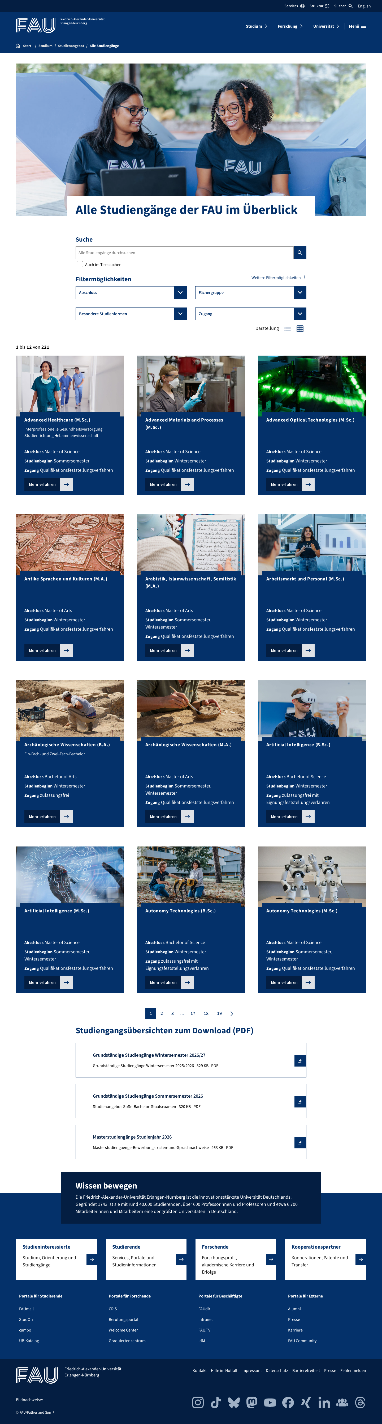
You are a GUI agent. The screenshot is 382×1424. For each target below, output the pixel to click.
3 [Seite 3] (172, 1013)
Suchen (343, 6)
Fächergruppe (252, 292)
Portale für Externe (305, 1296)
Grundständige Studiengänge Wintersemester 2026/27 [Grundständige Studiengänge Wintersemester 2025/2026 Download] (149, 1055)
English (364, 6)
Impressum (251, 1371)
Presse (294, 1319)
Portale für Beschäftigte (220, 1296)
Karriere (295, 1330)
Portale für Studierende (40, 1296)
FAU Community (302, 1341)
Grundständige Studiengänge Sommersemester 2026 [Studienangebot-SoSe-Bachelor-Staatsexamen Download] (148, 1096)
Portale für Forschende (130, 1296)
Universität (323, 26)
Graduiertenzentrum (127, 1341)
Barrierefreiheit (306, 1371)
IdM (201, 1341)
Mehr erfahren (42, 484)
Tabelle (287, 328)
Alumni (294, 1309)
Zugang (252, 313)
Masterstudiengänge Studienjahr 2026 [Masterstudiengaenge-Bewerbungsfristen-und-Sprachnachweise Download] (132, 1137)
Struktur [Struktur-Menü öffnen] (319, 6)
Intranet (205, 1319)
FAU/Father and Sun (35, 1412)
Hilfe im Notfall (224, 1371)
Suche (84, 239)
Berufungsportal (123, 1319)
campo (25, 1330)
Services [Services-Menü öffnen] (294, 6)
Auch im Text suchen (99, 265)
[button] (300, 1061)
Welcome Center (123, 1330)
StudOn (26, 1319)
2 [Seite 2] (161, 1013)
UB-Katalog (29, 1341)
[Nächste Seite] (231, 1013)
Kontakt (200, 1371)
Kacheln (300, 328)
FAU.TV (204, 1330)
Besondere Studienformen (133, 313)
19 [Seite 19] (219, 1013)
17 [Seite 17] (192, 1013)
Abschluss (133, 292)
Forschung (287, 26)
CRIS (113, 1309)
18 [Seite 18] (206, 1013)
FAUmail (26, 1309)
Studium (254, 26)
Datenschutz (277, 1371)
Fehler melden (353, 1371)
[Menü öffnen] (357, 26)
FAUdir (204, 1309)
